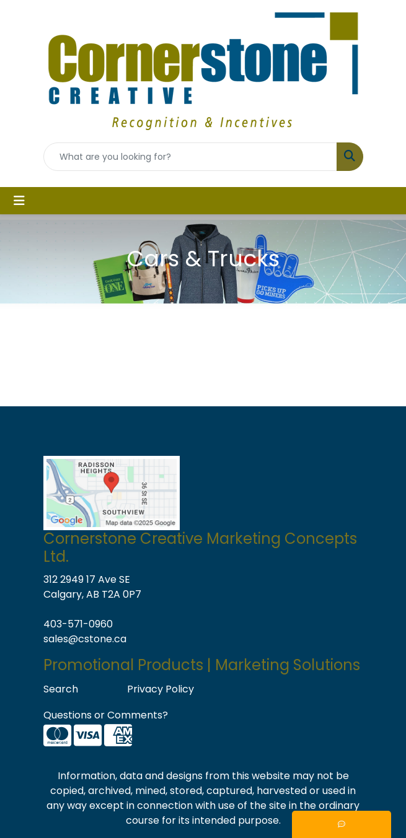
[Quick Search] (190, 156)
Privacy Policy (160, 689)
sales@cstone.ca (84, 639)
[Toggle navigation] (19, 200)
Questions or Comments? (105, 715)
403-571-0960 (78, 624)
